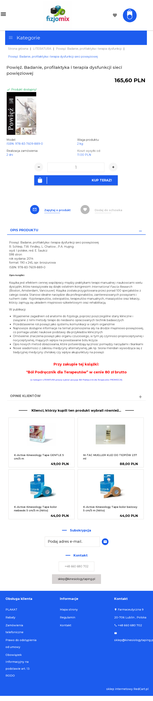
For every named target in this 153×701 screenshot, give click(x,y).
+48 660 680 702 (76, 565)
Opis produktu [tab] (24, 229)
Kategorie (24, 38)
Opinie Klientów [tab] (25, 395)
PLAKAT (11, 609)
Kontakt (65, 624)
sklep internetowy (119, 688)
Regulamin (67, 616)
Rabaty (10, 616)
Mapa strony (69, 609)
